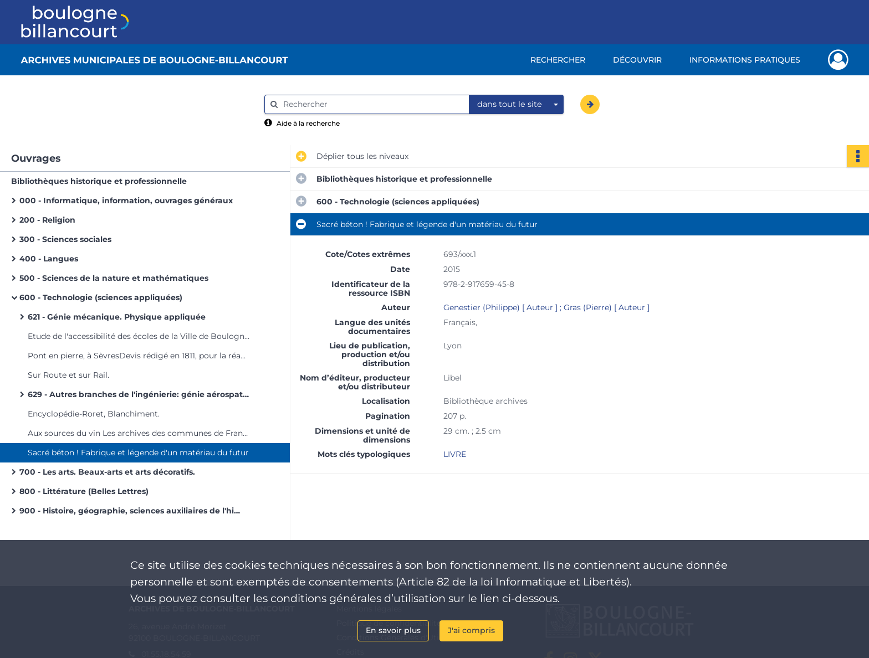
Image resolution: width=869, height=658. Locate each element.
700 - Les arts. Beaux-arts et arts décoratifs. (107, 472)
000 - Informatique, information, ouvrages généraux (126, 200)
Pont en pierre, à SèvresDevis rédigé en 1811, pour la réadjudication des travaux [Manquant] (138, 356)
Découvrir (637, 60)
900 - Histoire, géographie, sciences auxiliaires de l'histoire (130, 511)
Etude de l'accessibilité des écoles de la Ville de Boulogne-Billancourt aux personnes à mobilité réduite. (138, 336)
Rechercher (557, 60)
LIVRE (454, 454)
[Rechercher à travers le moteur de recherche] (372, 104)
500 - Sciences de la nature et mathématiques (113, 278)
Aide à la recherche (308, 123)
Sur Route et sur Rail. (68, 375)
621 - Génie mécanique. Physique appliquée (117, 317)
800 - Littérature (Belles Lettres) (84, 491)
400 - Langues (48, 259)
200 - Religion (47, 220)
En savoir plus (393, 630)
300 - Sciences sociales (65, 239)
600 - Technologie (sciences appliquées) (100, 297)
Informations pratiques (744, 60)
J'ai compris (471, 630)
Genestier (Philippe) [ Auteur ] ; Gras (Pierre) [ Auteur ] (546, 307)
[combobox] (516, 105)
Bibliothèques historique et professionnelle (99, 181)
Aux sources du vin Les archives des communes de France (138, 433)
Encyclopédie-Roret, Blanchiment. (94, 414)
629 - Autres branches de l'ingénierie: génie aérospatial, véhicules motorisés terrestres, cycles (138, 394)
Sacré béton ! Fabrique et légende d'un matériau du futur (138, 452)
